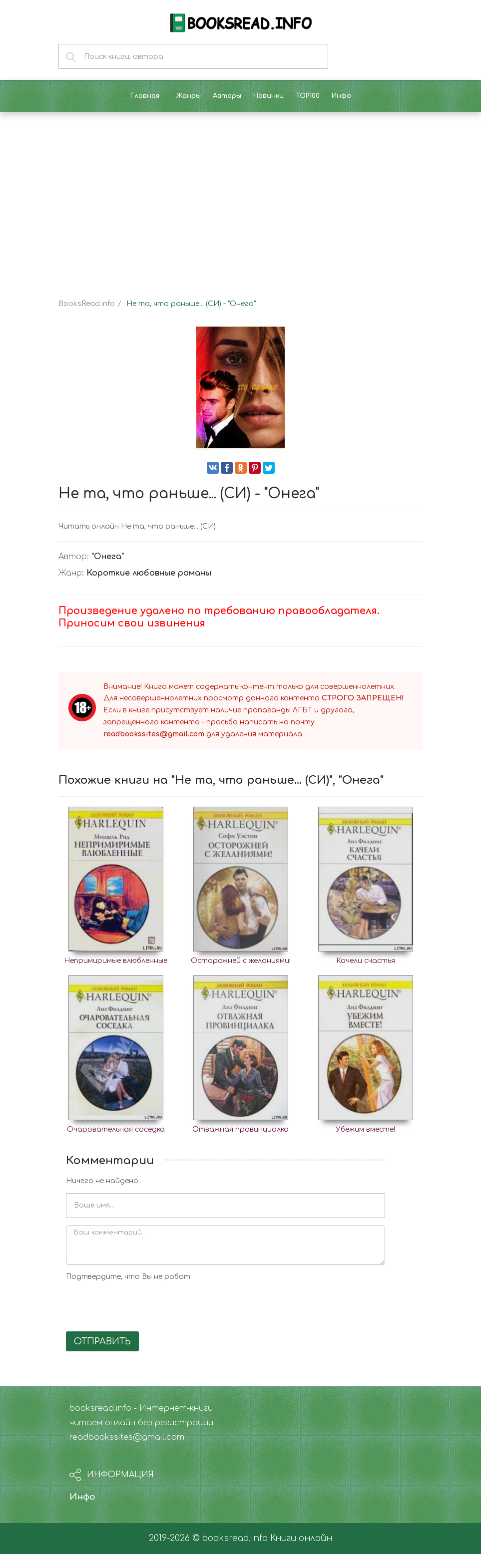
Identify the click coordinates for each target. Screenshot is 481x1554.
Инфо (82, 1497)
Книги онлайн (301, 1538)
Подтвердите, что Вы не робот (128, 1276)
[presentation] (142, 1304)
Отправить (102, 1341)
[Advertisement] (240, 197)
